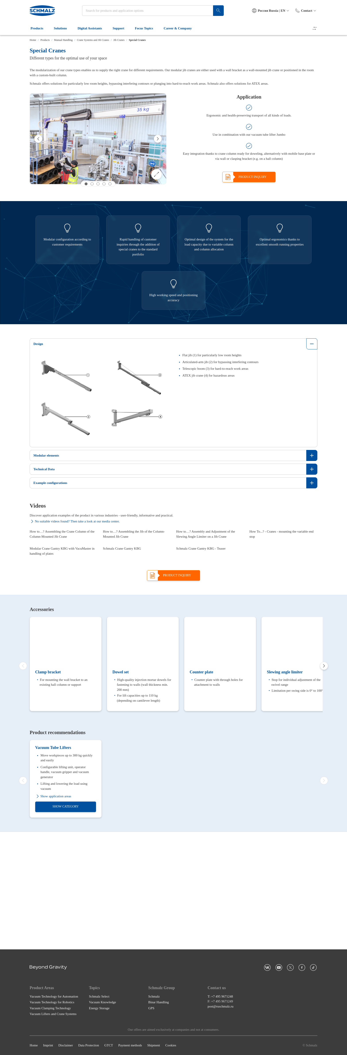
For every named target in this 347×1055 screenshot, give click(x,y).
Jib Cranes (118, 40)
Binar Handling (158, 1027)
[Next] (158, 139)
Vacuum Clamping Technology (50, 1033)
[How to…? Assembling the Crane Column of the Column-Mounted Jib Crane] (64, 555)
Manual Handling (63, 40)
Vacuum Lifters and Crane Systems (53, 1039)
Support (121, 28)
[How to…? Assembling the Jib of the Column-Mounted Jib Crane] (137, 555)
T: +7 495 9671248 (220, 1021)
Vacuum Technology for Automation (54, 1021)
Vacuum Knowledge (102, 1027)
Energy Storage (99, 1033)
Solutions (63, 28)
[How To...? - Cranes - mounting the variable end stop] (283, 555)
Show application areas (53, 939)
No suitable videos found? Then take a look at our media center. (75, 521)
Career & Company (180, 28)
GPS (151, 1033)
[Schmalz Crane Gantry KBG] (137, 618)
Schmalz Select (99, 1021)
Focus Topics (146, 28)
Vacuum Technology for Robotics (52, 1027)
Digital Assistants (92, 28)
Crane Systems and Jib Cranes (93, 40)
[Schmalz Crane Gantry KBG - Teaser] (210, 618)
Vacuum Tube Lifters (53, 890)
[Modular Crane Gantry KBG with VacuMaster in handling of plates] (64, 618)
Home (33, 40)
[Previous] (38, 139)
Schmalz (154, 1021)
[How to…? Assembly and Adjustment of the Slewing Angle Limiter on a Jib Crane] (210, 555)
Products (39, 28)
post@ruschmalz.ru (220, 1031)
